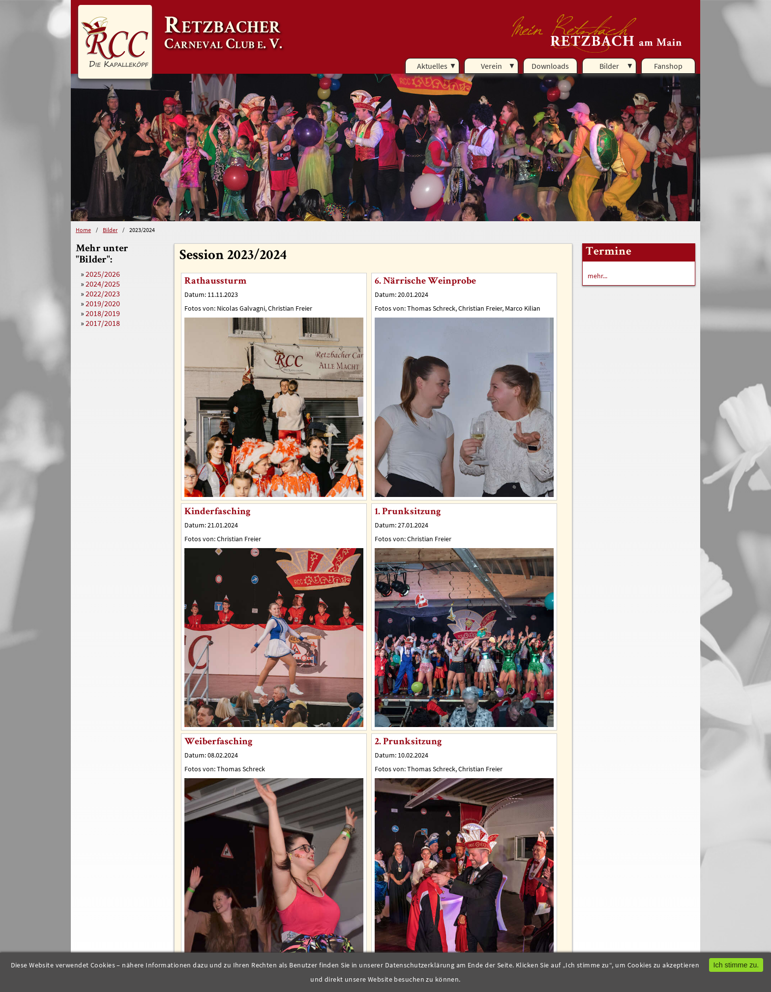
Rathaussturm (215, 282)
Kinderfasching (217, 512)
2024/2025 (103, 284)
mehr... (597, 275)
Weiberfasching (218, 742)
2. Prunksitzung (408, 742)
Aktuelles (432, 66)
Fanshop (668, 66)
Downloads (550, 66)
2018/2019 (103, 313)
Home (83, 229)
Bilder (609, 66)
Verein (491, 66)
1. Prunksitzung (408, 512)
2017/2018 (103, 323)
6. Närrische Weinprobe (425, 282)
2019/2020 (103, 303)
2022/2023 (103, 293)
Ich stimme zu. (736, 965)
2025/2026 (103, 274)
